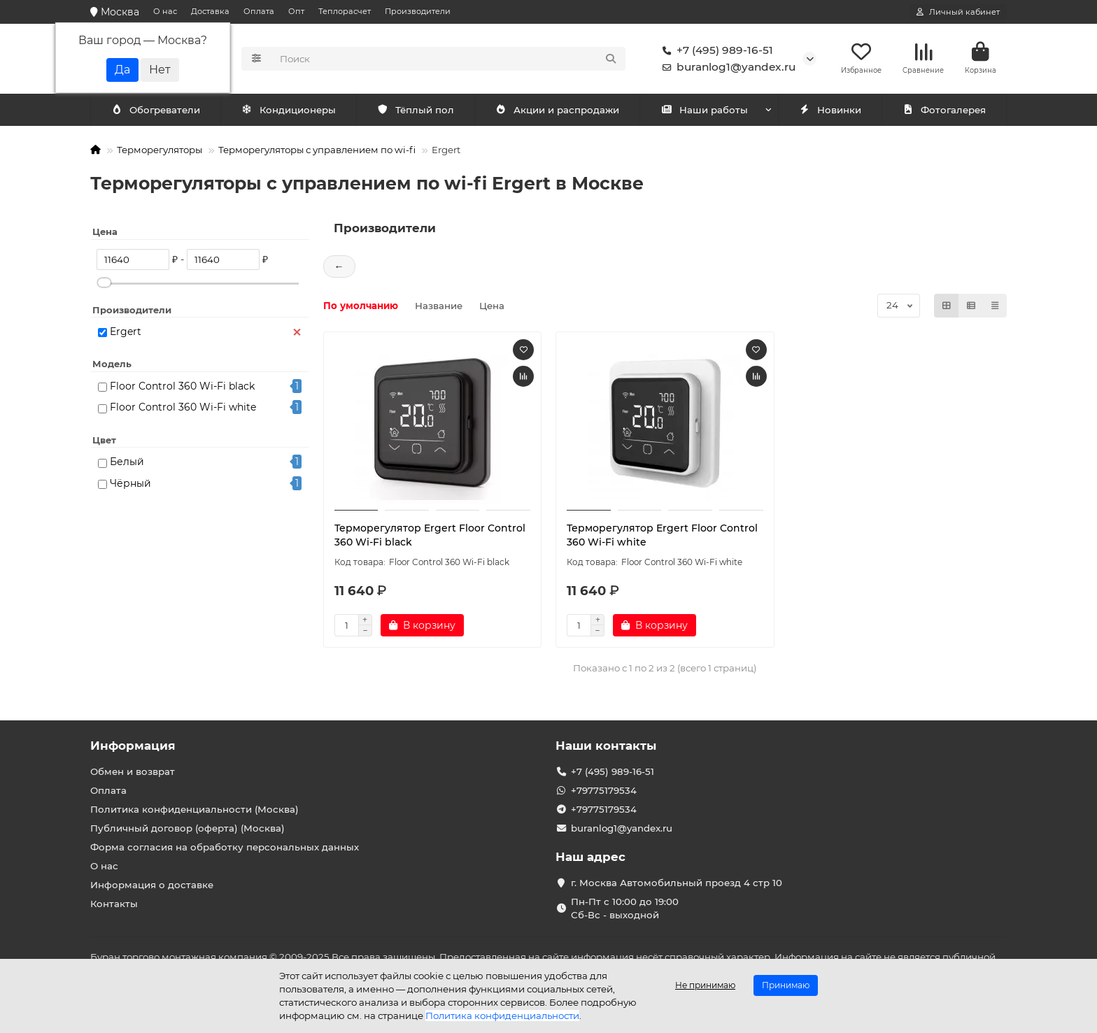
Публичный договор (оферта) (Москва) (187, 828)
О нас (165, 11)
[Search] (448, 59)
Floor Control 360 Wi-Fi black (182, 386)
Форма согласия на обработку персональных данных (224, 847)
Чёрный (130, 483)
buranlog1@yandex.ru (726, 67)
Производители (418, 11)
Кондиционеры (158, 109)
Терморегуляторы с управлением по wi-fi (317, 149)
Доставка (210, 11)
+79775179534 (604, 790)
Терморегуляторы (159, 149)
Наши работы (704, 109)
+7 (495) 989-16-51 (715, 50)
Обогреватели (291, 109)
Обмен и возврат (132, 771)
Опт (296, 11)
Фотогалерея (944, 109)
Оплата (258, 11)
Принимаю (785, 985)
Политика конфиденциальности (502, 1015)
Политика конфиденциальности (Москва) (194, 809)
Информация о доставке (151, 884)
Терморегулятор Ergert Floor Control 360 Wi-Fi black (429, 535)
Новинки (829, 109)
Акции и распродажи (557, 109)
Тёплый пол (415, 109)
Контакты (114, 903)
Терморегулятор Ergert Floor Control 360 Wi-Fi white (662, 535)
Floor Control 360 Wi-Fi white (183, 407)
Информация (133, 746)
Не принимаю (705, 985)
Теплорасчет (344, 11)
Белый (127, 461)
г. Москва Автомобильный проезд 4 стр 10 (676, 882)
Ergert (125, 331)
